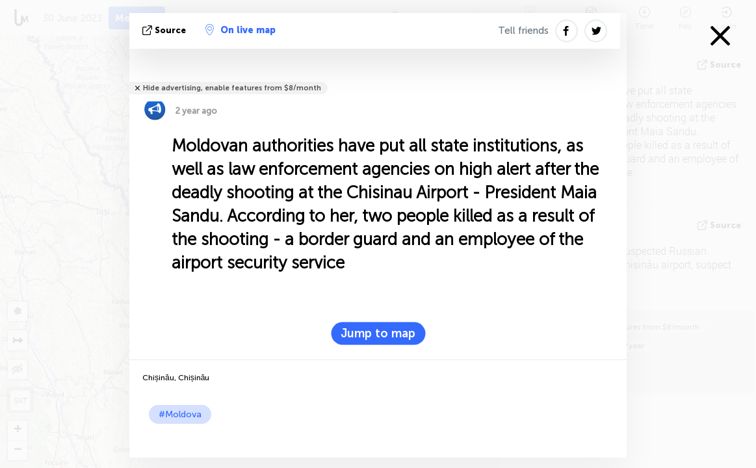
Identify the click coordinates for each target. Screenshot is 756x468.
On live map (240, 30)
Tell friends (523, 30)
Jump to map (378, 333)
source (165, 30)
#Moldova (180, 414)
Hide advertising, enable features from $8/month (232, 88)
